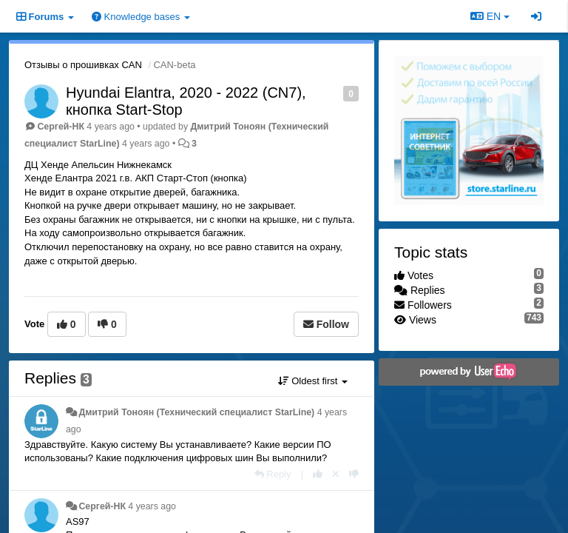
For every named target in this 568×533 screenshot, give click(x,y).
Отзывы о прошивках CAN (83, 64)
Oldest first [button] (313, 380)
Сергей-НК (60, 126)
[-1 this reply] (354, 474)
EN (490, 16)
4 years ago (152, 506)
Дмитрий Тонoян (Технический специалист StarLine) (196, 412)
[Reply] (272, 474)
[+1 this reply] (317, 474)
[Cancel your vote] (335, 474)
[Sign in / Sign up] (536, 16)
